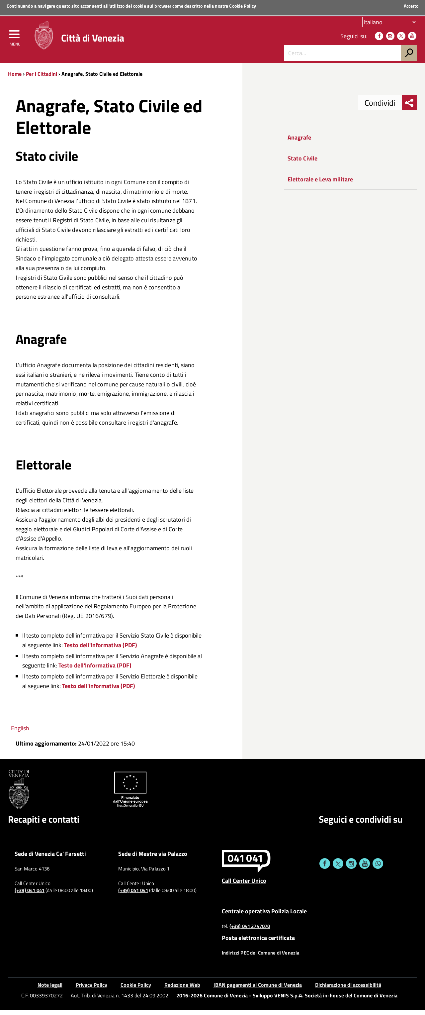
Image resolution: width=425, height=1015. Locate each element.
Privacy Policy (91, 989)
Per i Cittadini (41, 79)
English (20, 732)
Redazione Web (182, 989)
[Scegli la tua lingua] (389, 23)
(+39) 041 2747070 (249, 931)
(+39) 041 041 (29, 895)
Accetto (411, 6)
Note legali (50, 989)
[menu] (15, 39)
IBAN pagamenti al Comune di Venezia (257, 989)
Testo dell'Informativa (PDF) (100, 649)
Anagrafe (299, 142)
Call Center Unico (244, 885)
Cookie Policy (242, 5)
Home (15, 79)
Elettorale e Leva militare (320, 183)
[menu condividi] (409, 107)
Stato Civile (302, 163)
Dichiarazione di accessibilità (348, 989)
